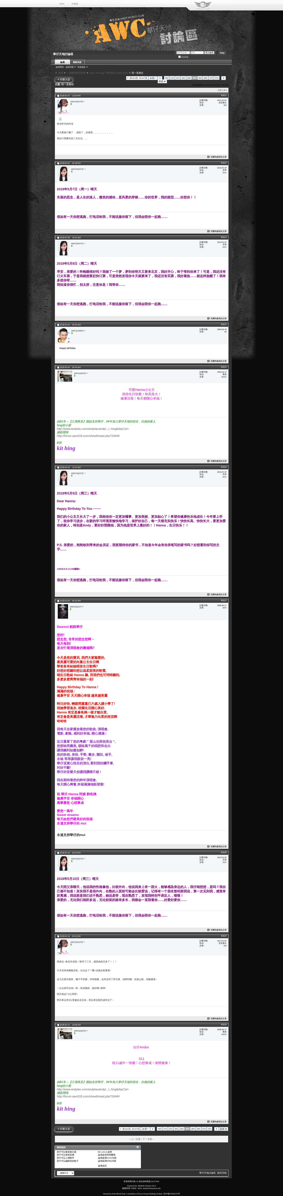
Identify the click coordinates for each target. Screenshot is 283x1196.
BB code (101, 1152)
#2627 (224, 600)
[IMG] (109, 1158)
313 (217, 78)
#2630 (224, 1024)
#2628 (224, 852)
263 (194, 78)
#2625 (224, 367)
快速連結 (82, 67)
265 (205, 78)
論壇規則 (102, 1166)
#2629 (224, 936)
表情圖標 (111, 1155)
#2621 (224, 95)
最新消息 (77, 62)
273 (211, 78)
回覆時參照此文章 (217, 157)
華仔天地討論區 (207, 1172)
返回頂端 (222, 1172)
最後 (162, 81)
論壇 (62, 62)
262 (189, 78)
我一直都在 (67, 84)
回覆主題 (64, 79)
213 (172, 78)
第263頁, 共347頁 (138, 78)
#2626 (224, 467)
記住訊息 (183, 57)
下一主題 (147, 1139)
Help (222, 53)
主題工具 (221, 90)
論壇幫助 (60, 67)
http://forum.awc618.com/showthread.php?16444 (88, 435)
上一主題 (135, 1139)
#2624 (224, 324)
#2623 (224, 237)
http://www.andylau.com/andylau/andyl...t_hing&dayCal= (93, 428)
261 (183, 78)
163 (167, 78)
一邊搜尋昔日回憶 (76, 72)
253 (178, 78)
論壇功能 (70, 67)
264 (200, 78)
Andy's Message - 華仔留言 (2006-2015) (108, 72)
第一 (153, 78)
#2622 (224, 163)
